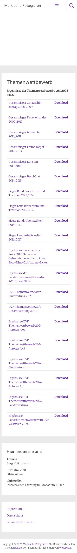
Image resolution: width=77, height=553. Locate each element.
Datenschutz (15, 515)
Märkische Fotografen (22, 5)
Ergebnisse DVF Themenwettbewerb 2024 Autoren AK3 (25, 344)
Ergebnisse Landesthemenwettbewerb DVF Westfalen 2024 (29, 420)
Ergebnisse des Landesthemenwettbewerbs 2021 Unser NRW (26, 277)
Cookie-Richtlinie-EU (21, 522)
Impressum (14, 508)
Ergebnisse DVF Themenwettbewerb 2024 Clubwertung (25, 363)
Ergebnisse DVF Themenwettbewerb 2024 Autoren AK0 (25, 325)
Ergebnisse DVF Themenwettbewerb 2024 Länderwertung (25, 401)
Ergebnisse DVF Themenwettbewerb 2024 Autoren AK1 (25, 382)
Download (61, 102)
